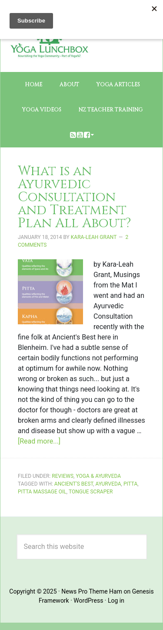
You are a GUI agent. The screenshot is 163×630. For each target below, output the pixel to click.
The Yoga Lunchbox (49, 57)
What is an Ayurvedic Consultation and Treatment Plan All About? (74, 197)
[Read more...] (39, 441)
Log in (116, 600)
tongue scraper (91, 492)
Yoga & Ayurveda (98, 476)
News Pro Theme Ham (91, 591)
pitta (130, 484)
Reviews (62, 476)
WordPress (88, 600)
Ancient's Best (73, 484)
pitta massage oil (42, 492)
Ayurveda (108, 484)
